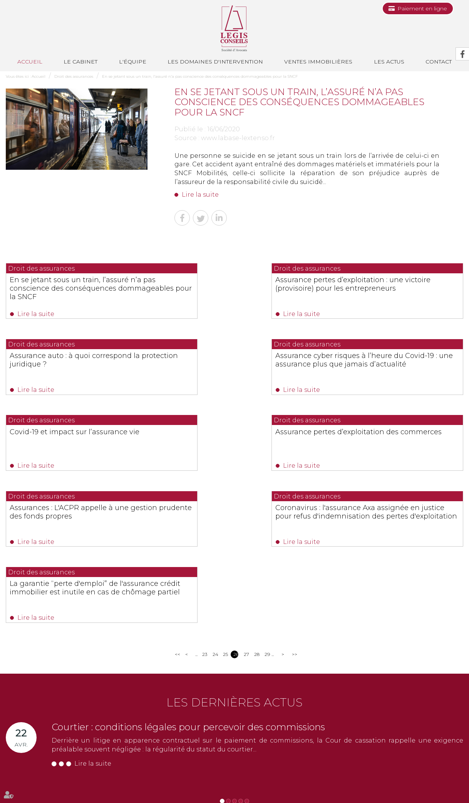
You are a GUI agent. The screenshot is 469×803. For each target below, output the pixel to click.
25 (225, 510)
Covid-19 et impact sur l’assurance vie (234, 358)
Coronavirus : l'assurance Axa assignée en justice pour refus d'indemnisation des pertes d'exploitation (221, 449)
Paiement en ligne (422, 8)
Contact (231, 783)
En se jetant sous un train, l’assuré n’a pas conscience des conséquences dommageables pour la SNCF (200, 76)
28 (256, 510)
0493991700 (37, 729)
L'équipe (132, 61)
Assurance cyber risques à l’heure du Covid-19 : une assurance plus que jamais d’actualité (74, 366)
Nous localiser (34, 758)
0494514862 (158, 720)
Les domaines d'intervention (215, 61)
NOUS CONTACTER (49, 744)
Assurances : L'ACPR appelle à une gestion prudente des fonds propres (73, 440)
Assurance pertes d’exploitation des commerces (390, 362)
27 (246, 510)
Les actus (389, 61)
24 (215, 510)
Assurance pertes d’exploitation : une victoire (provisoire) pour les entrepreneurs (233, 288)
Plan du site (341, 783)
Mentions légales (377, 783)
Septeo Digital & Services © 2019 (40, 800)
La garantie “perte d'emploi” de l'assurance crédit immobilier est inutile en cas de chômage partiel (388, 445)
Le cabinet (80, 61)
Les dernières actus (234, 558)
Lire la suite (200, 194)
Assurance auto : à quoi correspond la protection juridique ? (390, 284)
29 (267, 510)
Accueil (29, 61)
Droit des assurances (73, 76)
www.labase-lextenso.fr (238, 138)
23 (204, 510)
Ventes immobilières (318, 61)
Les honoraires (306, 783)
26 (235, 510)
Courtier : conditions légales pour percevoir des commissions (188, 582)
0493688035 (96, 729)
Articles (409, 783)
